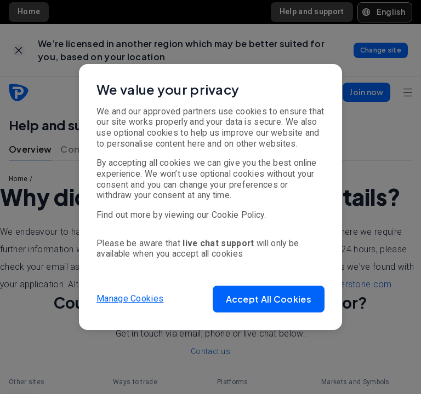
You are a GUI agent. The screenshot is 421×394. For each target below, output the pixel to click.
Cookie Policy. (239, 215)
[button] (269, 299)
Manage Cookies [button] (129, 298)
